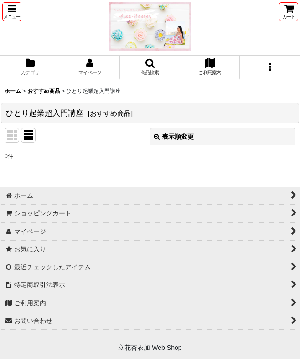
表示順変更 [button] (174, 136)
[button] (11, 11)
